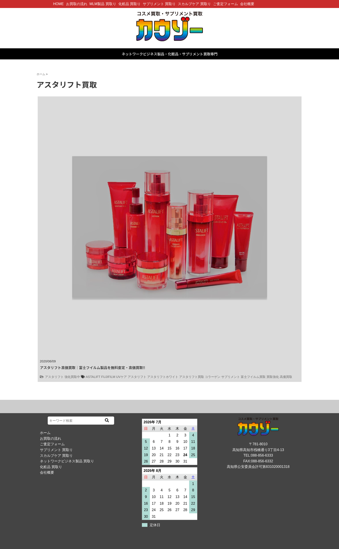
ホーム (45, 433)
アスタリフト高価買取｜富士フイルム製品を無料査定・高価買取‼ (92, 367)
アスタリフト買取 (191, 377)
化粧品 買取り (129, 4)
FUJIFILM (108, 377)
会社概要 (247, 4)
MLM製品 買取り (103, 4)
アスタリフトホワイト (162, 377)
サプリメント (230, 377)
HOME (58, 4)
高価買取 (286, 377)
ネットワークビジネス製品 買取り (67, 461)
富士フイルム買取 (253, 377)
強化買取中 (72, 377)
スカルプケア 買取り (194, 4)
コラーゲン (212, 377)
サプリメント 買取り (159, 4)
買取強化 (272, 377)
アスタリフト (54, 377)
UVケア (121, 377)
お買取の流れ (76, 4)
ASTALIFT (93, 377)
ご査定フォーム (225, 4)
